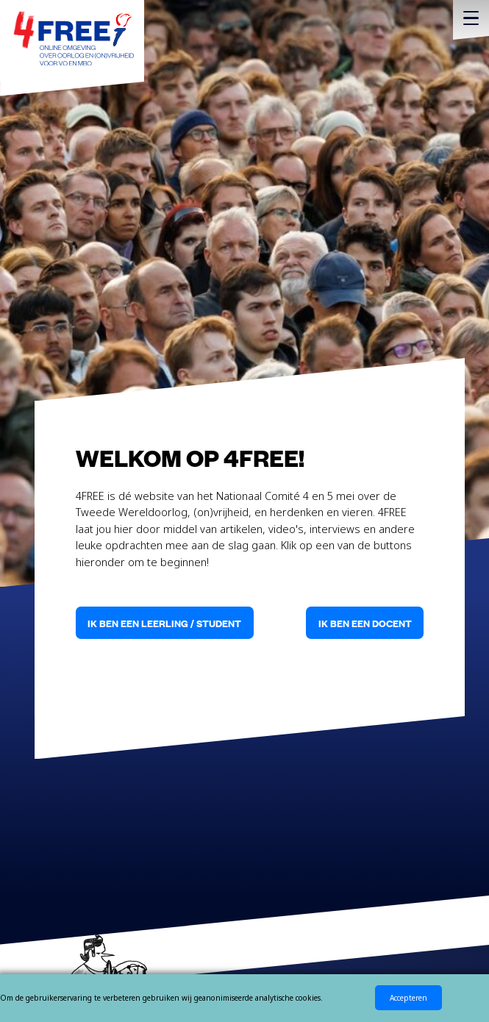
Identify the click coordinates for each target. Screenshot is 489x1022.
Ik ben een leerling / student (164, 622)
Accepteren (408, 998)
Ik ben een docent (365, 622)
